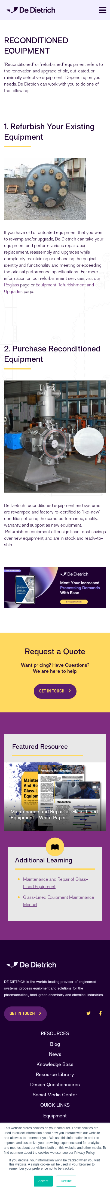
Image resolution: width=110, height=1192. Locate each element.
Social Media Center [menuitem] (55, 1094)
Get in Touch (52, 691)
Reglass (11, 285)
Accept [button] (43, 1181)
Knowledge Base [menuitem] (55, 1064)
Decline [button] (66, 1181)
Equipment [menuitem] (55, 1115)
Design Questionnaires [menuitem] (55, 1084)
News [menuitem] (55, 1054)
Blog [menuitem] (55, 1044)
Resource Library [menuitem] (55, 1074)
